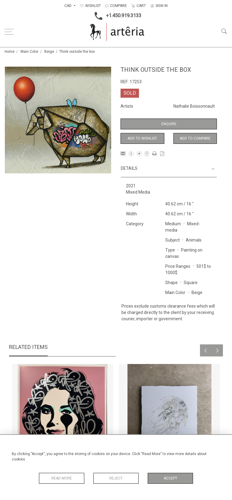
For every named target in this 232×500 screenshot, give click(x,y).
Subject (172, 240)
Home (9, 51)
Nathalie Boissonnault (194, 106)
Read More (61, 478)
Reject (116, 478)
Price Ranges (177, 266)
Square (191, 282)
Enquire (168, 124)
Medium (173, 223)
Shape (171, 282)
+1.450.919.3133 (116, 16)
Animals (193, 240)
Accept (170, 478)
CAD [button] (68, 6)
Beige (49, 51)
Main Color (29, 51)
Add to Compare (195, 138)
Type (170, 250)
